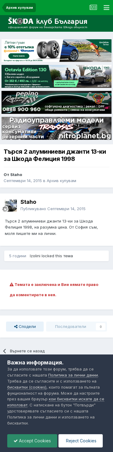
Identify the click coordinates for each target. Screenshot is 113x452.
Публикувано (53, 208)
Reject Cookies (80, 440)
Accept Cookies (32, 440)
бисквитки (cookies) (26, 387)
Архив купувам (61, 180)
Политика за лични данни (73, 375)
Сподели (25, 326)
